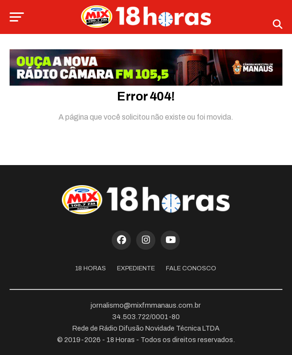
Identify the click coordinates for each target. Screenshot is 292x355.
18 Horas (90, 268)
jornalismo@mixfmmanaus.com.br (146, 305)
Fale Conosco (191, 268)
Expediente (136, 268)
